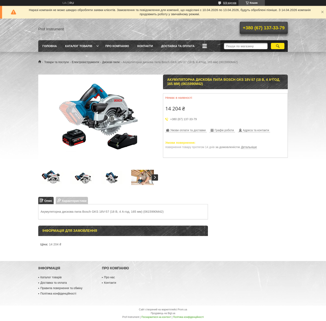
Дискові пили (111, 62)
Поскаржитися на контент (156, 317)
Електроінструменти (85, 62)
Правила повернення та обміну (61, 288)
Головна (49, 46)
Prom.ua (182, 309)
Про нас (109, 277)
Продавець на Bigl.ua (163, 313)
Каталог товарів (78, 46)
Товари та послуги (56, 62)
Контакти (145, 46)
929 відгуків (229, 2)
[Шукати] (277, 46)
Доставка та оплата (178, 46)
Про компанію (117, 46)
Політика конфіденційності (58, 293)
